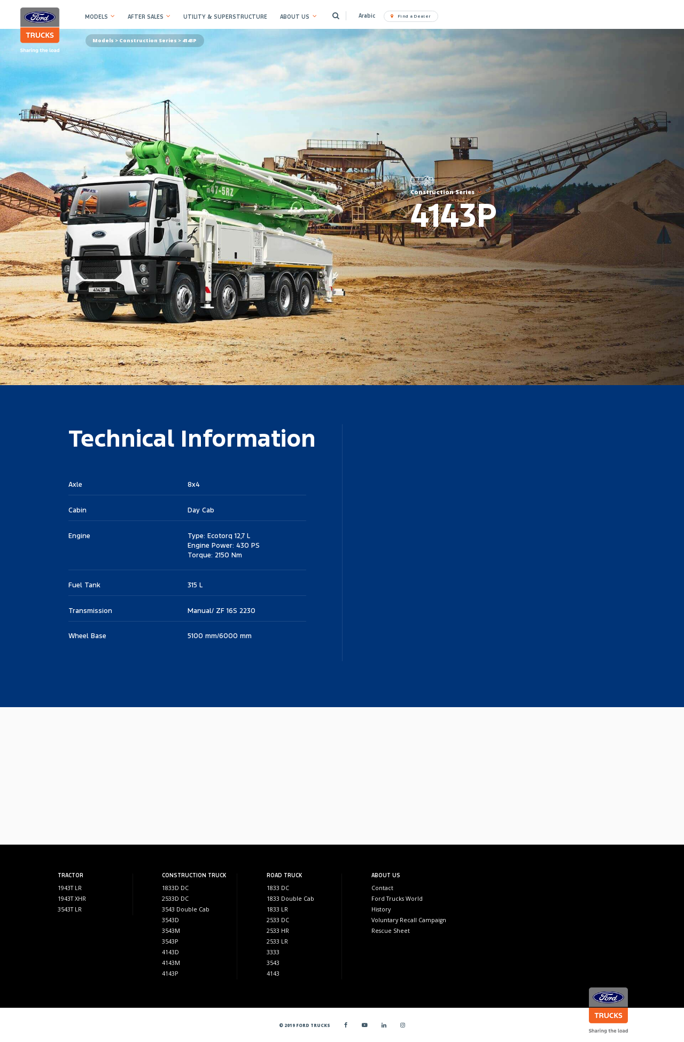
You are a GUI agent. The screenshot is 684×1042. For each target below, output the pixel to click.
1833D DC (175, 888)
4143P (170, 973)
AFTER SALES (146, 16)
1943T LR (70, 888)
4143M (171, 963)
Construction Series (148, 40)
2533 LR (277, 941)
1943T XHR (72, 898)
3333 (273, 952)
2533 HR (278, 930)
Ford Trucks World (397, 898)
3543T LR (70, 909)
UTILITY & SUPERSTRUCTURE (225, 16)
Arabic (367, 15)
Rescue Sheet (390, 930)
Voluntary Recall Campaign (408, 920)
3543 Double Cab (185, 909)
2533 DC (278, 920)
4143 (273, 973)
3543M (171, 930)
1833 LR (277, 909)
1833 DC (278, 888)
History (381, 909)
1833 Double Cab (290, 898)
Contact (382, 888)
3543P (170, 941)
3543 (273, 963)
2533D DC (175, 898)
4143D (170, 952)
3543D (170, 920)
